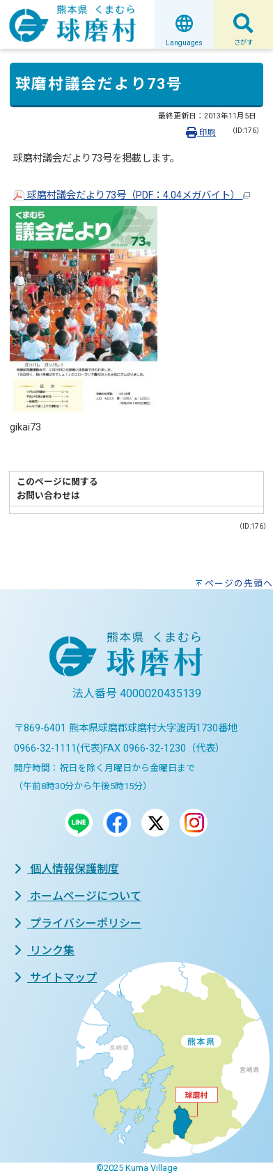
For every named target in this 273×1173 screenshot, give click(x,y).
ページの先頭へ (239, 583)
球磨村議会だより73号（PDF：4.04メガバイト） (131, 195)
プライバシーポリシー (77, 923)
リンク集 (44, 950)
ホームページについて (77, 896)
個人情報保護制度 (66, 869)
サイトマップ (55, 977)
